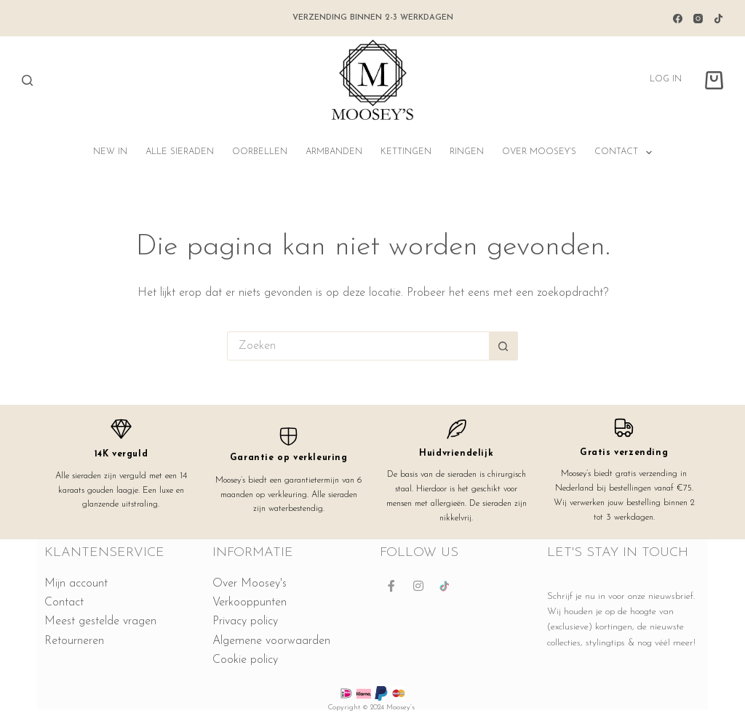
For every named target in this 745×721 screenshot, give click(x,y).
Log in (666, 79)
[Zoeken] (27, 80)
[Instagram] (698, 18)
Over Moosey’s (539, 152)
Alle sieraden (180, 152)
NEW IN (110, 152)
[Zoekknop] (503, 345)
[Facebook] (677, 18)
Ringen (467, 152)
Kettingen (406, 152)
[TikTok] (718, 18)
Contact (625, 152)
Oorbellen (259, 152)
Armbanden (334, 152)
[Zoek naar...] (358, 345)
